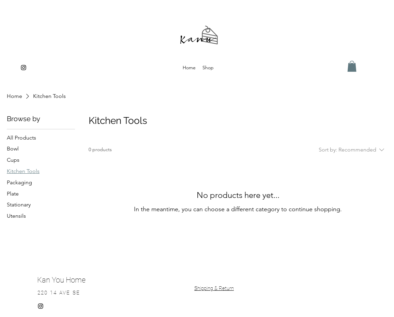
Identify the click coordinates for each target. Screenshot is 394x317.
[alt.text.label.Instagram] (23, 67)
